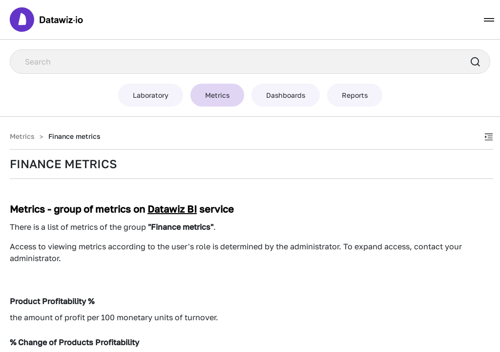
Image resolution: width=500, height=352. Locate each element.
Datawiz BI (172, 209)
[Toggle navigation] (489, 20)
